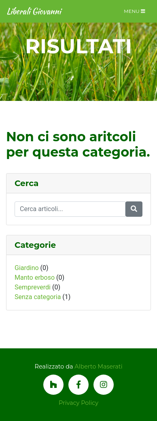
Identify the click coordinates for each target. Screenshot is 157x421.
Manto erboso (35, 277)
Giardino (27, 268)
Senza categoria (38, 297)
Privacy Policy (78, 402)
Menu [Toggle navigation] (134, 11)
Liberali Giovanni (33, 11)
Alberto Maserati (98, 366)
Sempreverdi (33, 287)
